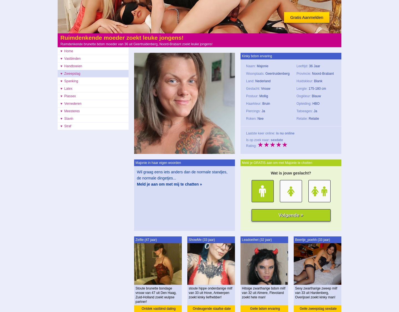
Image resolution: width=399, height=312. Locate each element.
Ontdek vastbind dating (159, 309)
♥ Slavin (66, 119)
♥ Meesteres (70, 111)
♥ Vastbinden (70, 59)
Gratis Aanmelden (306, 17)
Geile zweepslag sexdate (318, 309)
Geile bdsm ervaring (265, 309)
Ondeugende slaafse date (212, 309)
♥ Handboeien (71, 66)
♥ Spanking (69, 81)
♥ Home (66, 51)
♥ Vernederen (70, 104)
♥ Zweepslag (70, 74)
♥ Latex (66, 89)
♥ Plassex (68, 96)
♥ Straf (65, 126)
